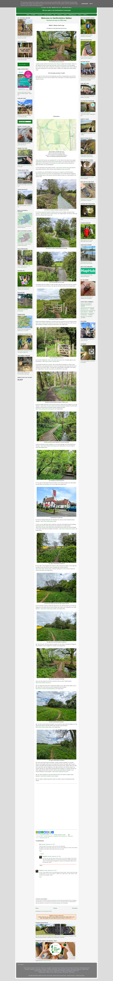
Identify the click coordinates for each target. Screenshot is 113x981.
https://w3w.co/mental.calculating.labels (45, 688)
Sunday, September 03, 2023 (50, 870)
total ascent (64, 28)
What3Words (39, 161)
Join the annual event (22, 92)
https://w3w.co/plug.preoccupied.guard (45, 408)
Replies (42, 853)
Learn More (84, 3)
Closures (60, 14)
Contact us (43, 967)
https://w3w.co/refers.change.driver (50, 361)
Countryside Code (56, 967)
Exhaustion (76, 967)
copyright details (62, 975)
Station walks (76, 970)
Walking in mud (49, 972)
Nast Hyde (44, 969)
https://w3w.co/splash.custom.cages (49, 776)
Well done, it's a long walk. (86, 316)
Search (85, 14)
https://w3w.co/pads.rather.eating (48, 445)
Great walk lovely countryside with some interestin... (88, 311)
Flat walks (27, 969)
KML (59, 160)
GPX (56, 160)
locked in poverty (47, 960)
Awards (32, 967)
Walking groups (72, 14)
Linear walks (38, 969)
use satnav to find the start (26, 165)
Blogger (82, 975)
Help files (32, 969)
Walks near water (58, 972)
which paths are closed (89, 177)
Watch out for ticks (85, 296)
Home (28, 14)
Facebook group (56, 901)
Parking (49, 969)
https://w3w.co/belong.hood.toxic (60, 771)
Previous (74, 908)
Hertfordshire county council (87, 156)
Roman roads (46, 970)
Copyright (49, 967)
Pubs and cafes (48, 14)
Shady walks (57, 970)
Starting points (69, 970)
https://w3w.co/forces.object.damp (49, 213)
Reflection (79, 969)
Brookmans (43, 65)
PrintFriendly (52, 163)
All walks (33, 14)
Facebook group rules (84, 967)
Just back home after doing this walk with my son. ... (87, 308)
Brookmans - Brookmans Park (54, 836)
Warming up (65, 972)
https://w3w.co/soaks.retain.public (44, 527)
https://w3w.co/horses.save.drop (43, 173)
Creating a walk (64, 967)
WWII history (71, 972)
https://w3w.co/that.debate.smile (48, 521)
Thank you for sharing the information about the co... (86, 304)
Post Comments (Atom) (47, 911)
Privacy (68, 969)
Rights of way (85, 969)
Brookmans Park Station (54, 63)
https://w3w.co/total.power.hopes (67, 528)
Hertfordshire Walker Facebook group (56, 935)
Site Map (62, 970)
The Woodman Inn (63, 65)
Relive (42, 79)
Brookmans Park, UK (44, 837)
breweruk (45, 856)
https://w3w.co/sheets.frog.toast (63, 167)
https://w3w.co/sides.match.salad (43, 323)
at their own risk (84, 340)
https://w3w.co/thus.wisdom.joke (43, 568)
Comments (37, 967)
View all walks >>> (23, 64)
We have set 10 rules (40, 935)
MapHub (87, 276)
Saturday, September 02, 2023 (48, 844)
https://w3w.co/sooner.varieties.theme (49, 405)
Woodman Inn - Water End (67, 836)
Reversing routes (38, 970)
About (79, 14)
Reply (40, 850)
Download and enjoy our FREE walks (56, 20)
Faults (65, 14)
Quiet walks (73, 969)
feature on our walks (23, 330)
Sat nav (51, 970)
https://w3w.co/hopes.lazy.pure (43, 682)
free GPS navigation (87, 58)
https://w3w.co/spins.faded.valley (43, 727)
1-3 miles (45, 836)
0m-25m (41, 836)
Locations (39, 14)
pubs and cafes (89, 96)
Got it (91, 3)
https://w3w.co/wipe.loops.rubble (48, 608)
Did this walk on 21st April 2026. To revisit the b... (87, 314)
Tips (54, 14)
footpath (62, 172)
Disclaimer (70, 967)
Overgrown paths (62, 969)
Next (37, 908)
